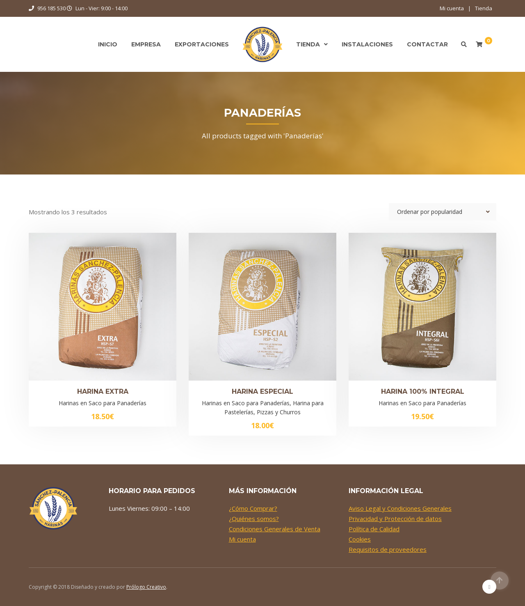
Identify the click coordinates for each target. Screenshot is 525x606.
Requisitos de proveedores (388, 549)
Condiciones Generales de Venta (274, 529)
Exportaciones (202, 44)
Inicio (107, 44)
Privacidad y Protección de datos (395, 518)
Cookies (360, 539)
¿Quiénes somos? (254, 518)
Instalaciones (367, 44)
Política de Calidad (374, 529)
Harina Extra (102, 391)
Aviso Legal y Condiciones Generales (400, 508)
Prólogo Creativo (146, 586)
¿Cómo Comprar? (253, 508)
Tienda (483, 8)
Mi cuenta (452, 8)
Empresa (146, 44)
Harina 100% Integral (422, 391)
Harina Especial (262, 391)
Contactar (427, 44)
